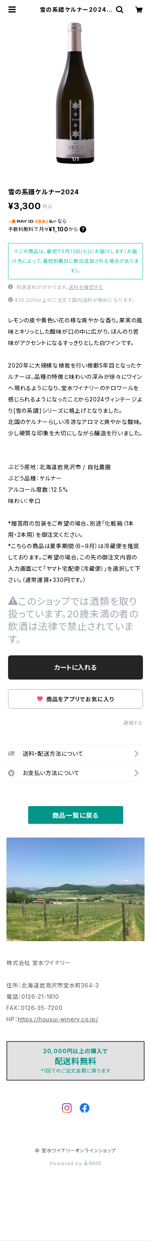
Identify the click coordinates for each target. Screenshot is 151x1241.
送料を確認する (85, 287)
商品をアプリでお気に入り (75, 699)
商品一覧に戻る (75, 815)
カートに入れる (75, 667)
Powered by (75, 1163)
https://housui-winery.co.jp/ (58, 1019)
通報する (133, 723)
